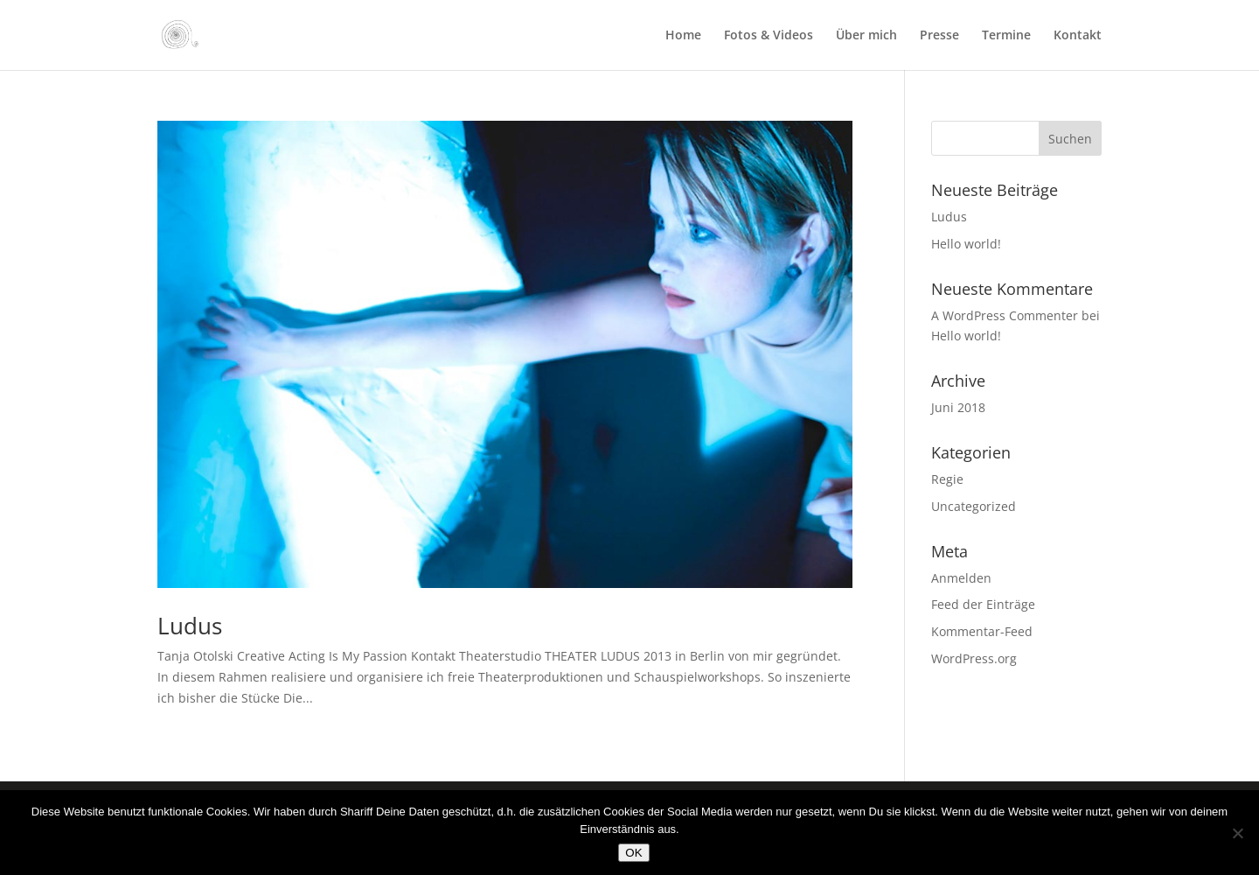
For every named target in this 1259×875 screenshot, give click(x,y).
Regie (947, 479)
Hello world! (966, 243)
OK (633, 852)
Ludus (189, 625)
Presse (939, 36)
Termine (1006, 36)
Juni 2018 (958, 407)
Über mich (866, 36)
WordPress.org (974, 658)
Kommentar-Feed (982, 631)
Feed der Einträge (983, 604)
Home (683, 36)
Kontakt (1078, 36)
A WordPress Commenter (1004, 315)
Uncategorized (973, 506)
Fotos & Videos (768, 36)
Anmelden (961, 578)
